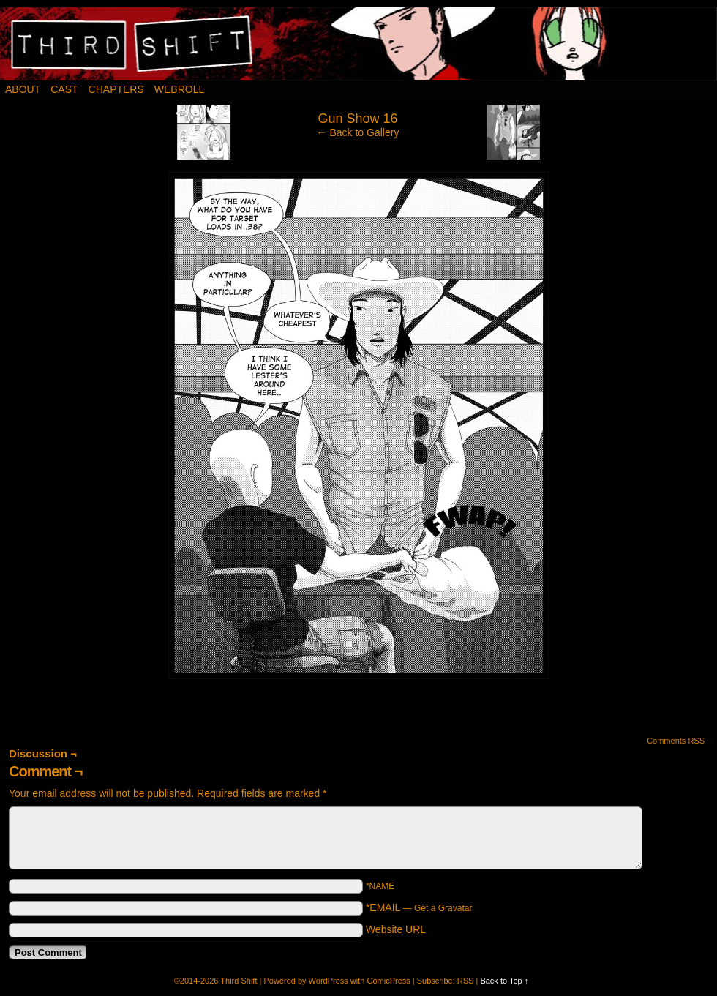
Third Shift (238, 980)
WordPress (328, 980)
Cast (64, 89)
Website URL (396, 929)
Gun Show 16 (357, 118)
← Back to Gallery (358, 132)
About (22, 89)
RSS (465, 980)
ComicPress (388, 980)
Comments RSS (676, 740)
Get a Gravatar (443, 908)
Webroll (179, 89)
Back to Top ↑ (504, 980)
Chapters (116, 89)
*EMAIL (419, 907)
